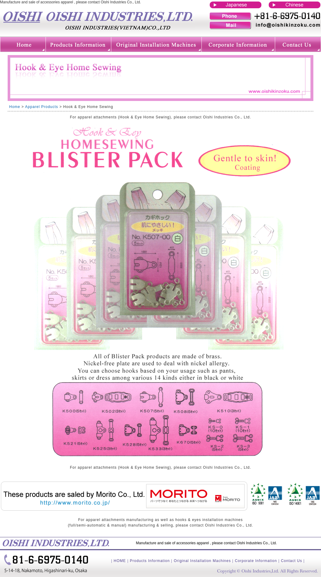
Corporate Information (256, 561)
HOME (120, 561)
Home (14, 107)
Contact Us (291, 561)
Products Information (150, 561)
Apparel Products (41, 107)
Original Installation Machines (202, 561)
